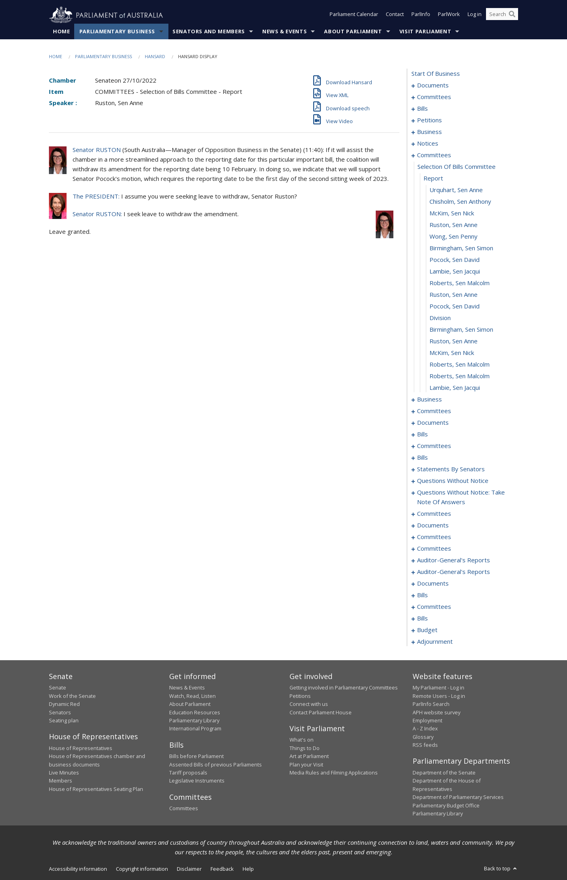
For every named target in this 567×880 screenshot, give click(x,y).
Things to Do (305, 748)
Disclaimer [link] (189, 869)
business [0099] (429, 132)
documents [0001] (433, 85)
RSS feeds (425, 745)
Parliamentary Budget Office (446, 805)
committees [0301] (434, 607)
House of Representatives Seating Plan (96, 789)
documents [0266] (433, 525)
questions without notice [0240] (452, 481)
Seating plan (64, 720)
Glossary (423, 736)
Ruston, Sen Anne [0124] (453, 341)
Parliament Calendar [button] (354, 15)
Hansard (155, 57)
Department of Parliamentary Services (458, 797)
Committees (183, 808)
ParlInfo (420, 15)
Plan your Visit (306, 764)
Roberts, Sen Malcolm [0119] (459, 283)
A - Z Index (425, 728)
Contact (395, 15)
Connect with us (309, 704)
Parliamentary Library (194, 720)
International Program (195, 728)
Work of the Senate (72, 696)
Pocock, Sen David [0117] (454, 260)
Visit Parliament (425, 31)
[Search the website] (502, 15)
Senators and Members (208, 31)
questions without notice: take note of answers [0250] (461, 497)
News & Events (284, 31)
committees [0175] (434, 446)
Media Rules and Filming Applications (334, 773)
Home (61, 31)
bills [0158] (422, 434)
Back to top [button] (501, 868)
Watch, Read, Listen (192, 696)
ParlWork (449, 15)
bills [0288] (422, 595)
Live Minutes (64, 773)
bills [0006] (422, 109)
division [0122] (440, 318)
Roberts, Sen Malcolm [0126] (459, 365)
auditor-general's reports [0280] (453, 572)
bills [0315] (422, 618)
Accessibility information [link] (78, 869)
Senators (60, 712)
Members (60, 781)
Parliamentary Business (117, 31)
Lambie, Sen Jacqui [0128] (454, 388)
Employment (427, 720)
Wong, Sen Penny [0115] (453, 237)
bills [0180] (422, 458)
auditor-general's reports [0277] (453, 560)
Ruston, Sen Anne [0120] (453, 295)
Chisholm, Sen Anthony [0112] (460, 202)
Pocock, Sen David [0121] (454, 306)
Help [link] (248, 869)
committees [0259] (434, 514)
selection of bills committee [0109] (456, 167)
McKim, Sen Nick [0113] (451, 213)
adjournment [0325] (435, 642)
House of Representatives (80, 748)
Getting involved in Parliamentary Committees (344, 687)
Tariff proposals (188, 773)
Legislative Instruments (197, 781)
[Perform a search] (512, 15)
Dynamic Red (64, 704)
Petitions (300, 696)
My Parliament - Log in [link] (438, 687)
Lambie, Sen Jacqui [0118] (454, 272)
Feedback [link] (222, 869)
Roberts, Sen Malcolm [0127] (459, 376)
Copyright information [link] (142, 869)
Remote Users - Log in (439, 696)
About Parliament (353, 31)
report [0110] (433, 178)
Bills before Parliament (196, 756)
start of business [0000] (435, 74)
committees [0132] (434, 411)
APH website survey (436, 712)
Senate (57, 687)
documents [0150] (433, 423)
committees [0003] (434, 97)
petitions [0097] (429, 120)
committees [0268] (434, 537)
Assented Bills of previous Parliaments (215, 764)
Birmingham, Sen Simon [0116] (461, 248)
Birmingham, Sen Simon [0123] (461, 330)
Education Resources (194, 712)
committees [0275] (434, 549)
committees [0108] (434, 155)
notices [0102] (427, 144)
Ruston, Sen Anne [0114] (453, 225)
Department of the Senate (444, 773)
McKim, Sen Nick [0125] (451, 353)
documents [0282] (433, 584)
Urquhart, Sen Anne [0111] (456, 190)
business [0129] (429, 399)
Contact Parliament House (321, 712)
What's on (302, 740)
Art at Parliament (309, 756)
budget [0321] (427, 630)
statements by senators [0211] (451, 469)
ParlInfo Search (431, 704)
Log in (475, 15)
